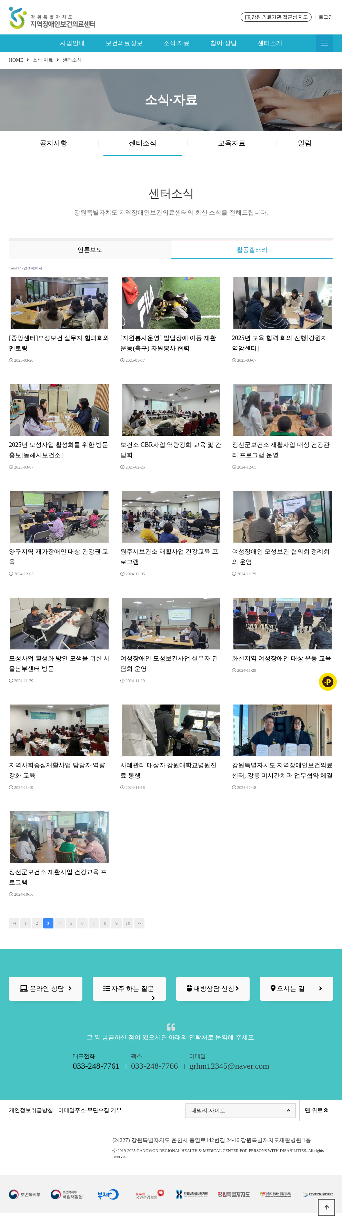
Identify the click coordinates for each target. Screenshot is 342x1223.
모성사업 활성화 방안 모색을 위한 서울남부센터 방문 (59, 663)
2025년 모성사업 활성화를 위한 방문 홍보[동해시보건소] (58, 450)
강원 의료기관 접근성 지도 (276, 17)
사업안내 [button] (72, 43)
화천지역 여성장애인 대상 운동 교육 (281, 658)
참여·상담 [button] (223, 43)
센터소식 (143, 143)
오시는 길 (297, 989)
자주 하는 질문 (129, 994)
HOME (16, 60)
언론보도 (90, 249)
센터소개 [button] (270, 43)
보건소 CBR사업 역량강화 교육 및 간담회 (170, 450)
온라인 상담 (46, 989)
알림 (305, 143)
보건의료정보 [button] (124, 43)
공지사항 (53, 143)
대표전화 (96, 1072)
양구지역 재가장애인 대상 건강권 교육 (58, 556)
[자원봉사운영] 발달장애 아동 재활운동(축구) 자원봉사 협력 (168, 343)
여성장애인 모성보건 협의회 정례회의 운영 (281, 556)
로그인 (326, 17)
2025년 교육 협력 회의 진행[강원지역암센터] (279, 343)
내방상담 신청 (213, 993)
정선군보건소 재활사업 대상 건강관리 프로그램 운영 (281, 450)
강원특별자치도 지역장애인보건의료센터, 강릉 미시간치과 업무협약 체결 (282, 770)
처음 (14, 923)
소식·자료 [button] (176, 43)
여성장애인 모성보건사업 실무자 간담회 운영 (169, 663)
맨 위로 (316, 1120)
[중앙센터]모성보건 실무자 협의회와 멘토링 (59, 343)
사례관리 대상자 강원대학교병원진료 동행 (168, 770)
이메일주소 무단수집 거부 (90, 1120)
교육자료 (231, 143)
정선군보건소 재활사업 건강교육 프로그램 (58, 877)
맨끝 (139, 923)
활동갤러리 (252, 249)
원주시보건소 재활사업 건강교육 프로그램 (169, 556)
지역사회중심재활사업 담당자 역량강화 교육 (57, 770)
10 (128, 923)
